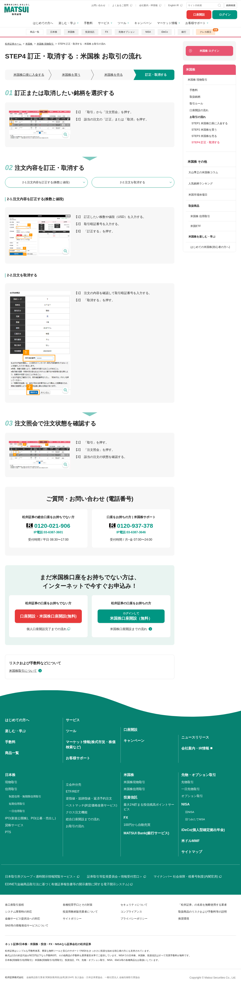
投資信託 (90, 32)
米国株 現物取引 (197, 79)
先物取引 (187, 782)
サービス (104, 23)
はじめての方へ (43, 23)
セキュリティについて (133, 904)
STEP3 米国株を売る (204, 136)
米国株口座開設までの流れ (128, 629)
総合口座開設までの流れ (83, 819)
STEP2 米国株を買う (204, 129)
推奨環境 (183, 918)
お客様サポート (195, 23)
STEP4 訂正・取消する (206, 142)
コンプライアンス (131, 911)
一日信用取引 (17, 811)
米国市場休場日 (197, 194)
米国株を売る (113, 74)
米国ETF (195, 226)
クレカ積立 (205, 32)
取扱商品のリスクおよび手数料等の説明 (202, 911)
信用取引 (11, 789)
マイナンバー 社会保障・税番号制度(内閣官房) (188, 876)
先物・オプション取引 (198, 775)
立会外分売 (73, 784)
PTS (8, 832)
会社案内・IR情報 (150, 5)
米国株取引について (23, 670)
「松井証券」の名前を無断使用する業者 (202, 904)
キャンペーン (143, 23)
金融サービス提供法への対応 (22, 918)
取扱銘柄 (195, 96)
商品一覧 (34, 32)
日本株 (53, 32)
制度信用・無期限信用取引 (25, 796)
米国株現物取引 (134, 782)
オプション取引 (192, 796)
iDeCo (165, 32)
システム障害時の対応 (18, 911)
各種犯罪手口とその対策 (77, 904)
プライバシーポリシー (133, 918)
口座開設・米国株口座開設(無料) (48, 616)
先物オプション (127, 32)
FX (106, 32)
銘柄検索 (230, 5)
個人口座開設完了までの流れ (47, 629)
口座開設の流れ (199, 110)
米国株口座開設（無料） (131, 615)
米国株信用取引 (134, 789)
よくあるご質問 (122, 5)
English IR (175, 5)
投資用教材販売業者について (80, 911)
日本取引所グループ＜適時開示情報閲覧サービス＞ (42, 876)
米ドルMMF (190, 841)
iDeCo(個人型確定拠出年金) (203, 830)
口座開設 (199, 14)
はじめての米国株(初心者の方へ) (210, 246)
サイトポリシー (72, 918)
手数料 (88, 23)
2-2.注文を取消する (132, 182)
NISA (148, 32)
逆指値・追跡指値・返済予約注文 (89, 798)
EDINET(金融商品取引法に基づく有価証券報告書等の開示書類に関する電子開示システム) (69, 884)
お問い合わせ (98, 5)
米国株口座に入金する (28, 74)
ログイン (225, 14)
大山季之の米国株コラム (203, 172)
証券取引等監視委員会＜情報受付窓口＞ (116, 876)
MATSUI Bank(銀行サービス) (146, 833)
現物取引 (11, 782)
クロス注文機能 (76, 812)
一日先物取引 (190, 789)
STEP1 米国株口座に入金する (210, 123)
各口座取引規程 (14, 904)
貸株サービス (14, 825)
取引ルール (196, 103)
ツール (122, 23)
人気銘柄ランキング (200, 183)
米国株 (71, 32)
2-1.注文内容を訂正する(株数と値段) (46, 182)
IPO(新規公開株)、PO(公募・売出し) (30, 818)
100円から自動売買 (137, 824)
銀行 (184, 32)
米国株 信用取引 (200, 216)
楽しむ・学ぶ (67, 23)
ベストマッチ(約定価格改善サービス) (91, 805)
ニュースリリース (195, 737)
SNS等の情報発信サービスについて (26, 925)
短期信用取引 (17, 803)
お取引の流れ (75, 826)
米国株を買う (71, 74)
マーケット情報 (167, 23)
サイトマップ (191, 852)
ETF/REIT (72, 791)
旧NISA (189, 812)
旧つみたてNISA (195, 819)
